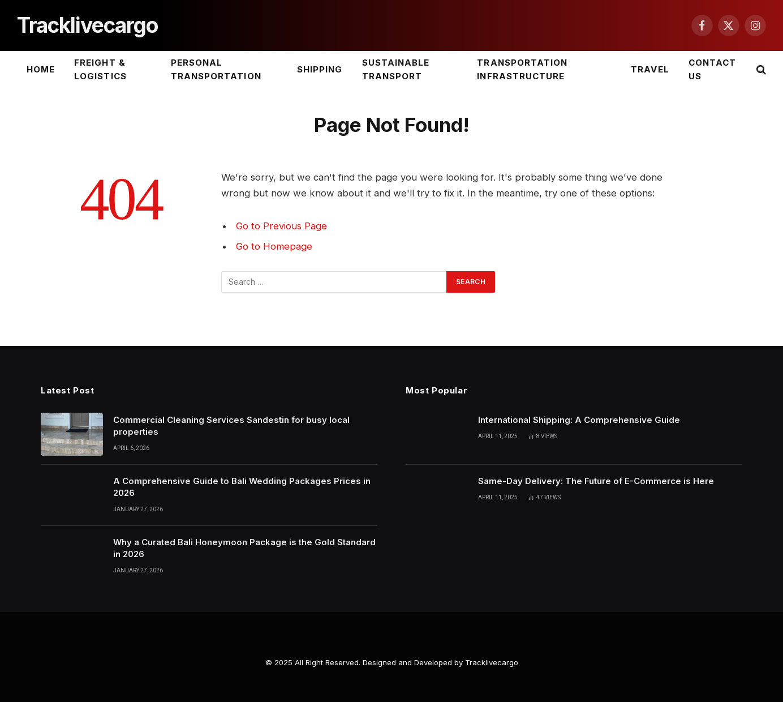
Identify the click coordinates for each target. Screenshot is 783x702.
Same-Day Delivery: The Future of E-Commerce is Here (596, 481)
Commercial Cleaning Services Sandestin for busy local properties (231, 425)
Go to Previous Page (281, 226)
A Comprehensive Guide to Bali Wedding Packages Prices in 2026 (242, 487)
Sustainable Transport (396, 69)
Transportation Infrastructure (522, 69)
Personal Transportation (216, 69)
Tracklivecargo (491, 662)
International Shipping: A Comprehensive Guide (579, 419)
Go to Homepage (274, 246)
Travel (650, 69)
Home (41, 69)
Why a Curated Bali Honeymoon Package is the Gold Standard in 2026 (244, 548)
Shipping (319, 69)
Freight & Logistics (100, 69)
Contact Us (712, 69)
